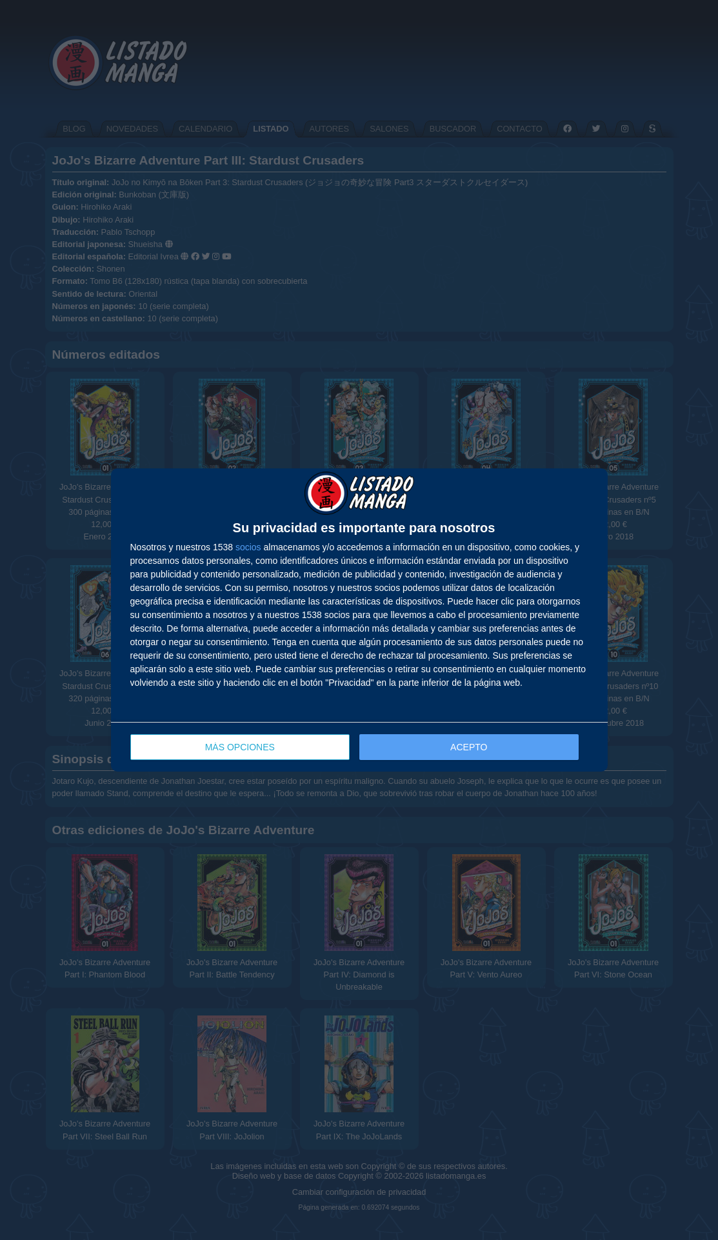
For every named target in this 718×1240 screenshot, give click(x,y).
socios (248, 547)
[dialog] (359, 620)
